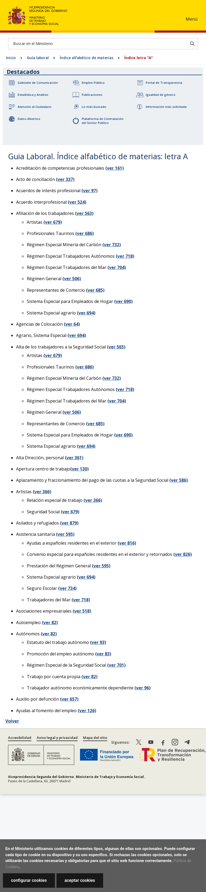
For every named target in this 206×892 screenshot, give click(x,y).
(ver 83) (103, 654)
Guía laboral (38, 57)
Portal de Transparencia (164, 83)
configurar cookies (29, 880)
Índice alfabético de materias (86, 57)
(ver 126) (87, 710)
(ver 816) (127, 543)
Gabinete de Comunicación (38, 83)
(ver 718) (125, 256)
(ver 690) (123, 301)
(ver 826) (182, 554)
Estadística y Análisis (33, 95)
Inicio (11, 57)
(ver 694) (86, 313)
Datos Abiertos (29, 119)
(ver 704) (116, 267)
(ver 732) (111, 245)
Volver (12, 721)
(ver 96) (142, 688)
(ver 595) (65, 534)
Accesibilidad (19, 737)
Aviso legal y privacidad (57, 737)
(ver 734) (67, 588)
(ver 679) (52, 222)
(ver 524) (77, 202)
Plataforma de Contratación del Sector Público (102, 121)
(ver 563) (84, 213)
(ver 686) (84, 233)
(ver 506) (71, 279)
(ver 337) (65, 179)
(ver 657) (69, 699)
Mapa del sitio (95, 737)
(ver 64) (72, 324)
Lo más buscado (94, 107)
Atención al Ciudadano (34, 107)
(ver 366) (42, 492)
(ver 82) (50, 622)
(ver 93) (98, 642)
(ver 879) (69, 523)
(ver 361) (74, 458)
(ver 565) (116, 347)
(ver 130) (79, 469)
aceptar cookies (80, 880)
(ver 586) (178, 480)
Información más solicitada (166, 107)
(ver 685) (95, 290)
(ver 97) (89, 190)
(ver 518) (82, 611)
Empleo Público (93, 83)
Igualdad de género (160, 95)
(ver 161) (114, 168)
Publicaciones (92, 95)
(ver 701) (116, 665)
